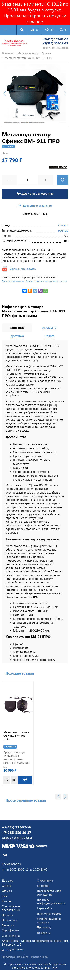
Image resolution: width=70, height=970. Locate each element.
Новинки (7, 915)
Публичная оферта (49, 913)
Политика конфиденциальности (51, 901)
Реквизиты (43, 932)
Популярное (10, 920)
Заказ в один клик (35, 214)
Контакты (43, 886)
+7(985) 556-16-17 (55, 43)
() (63, 30)
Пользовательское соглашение (49, 892)
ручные (63, 230)
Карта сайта (44, 908)
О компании (45, 880)
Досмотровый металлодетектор (46, 281)
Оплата (6, 886)
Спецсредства (11, 935)
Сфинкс (63, 225)
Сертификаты (10, 930)
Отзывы (7, 891)
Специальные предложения (11, 908)
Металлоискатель (13, 281)
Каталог (7, 901)
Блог (5, 896)
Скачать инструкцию (23, 268)
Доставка (8, 880)
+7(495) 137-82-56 (55, 39)
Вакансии (8, 925)
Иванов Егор (39, 957)
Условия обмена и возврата (49, 920)
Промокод (44, 927)
